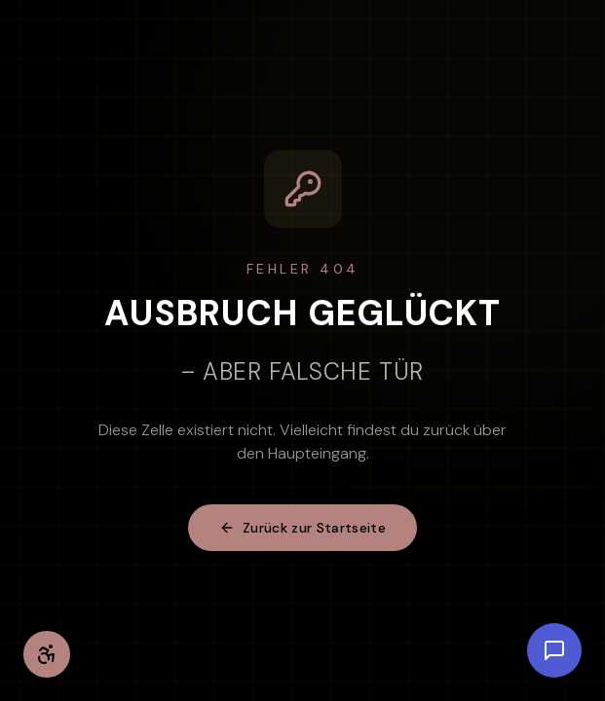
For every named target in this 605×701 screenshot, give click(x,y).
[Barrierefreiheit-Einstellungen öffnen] (46, 654)
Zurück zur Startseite (302, 527)
